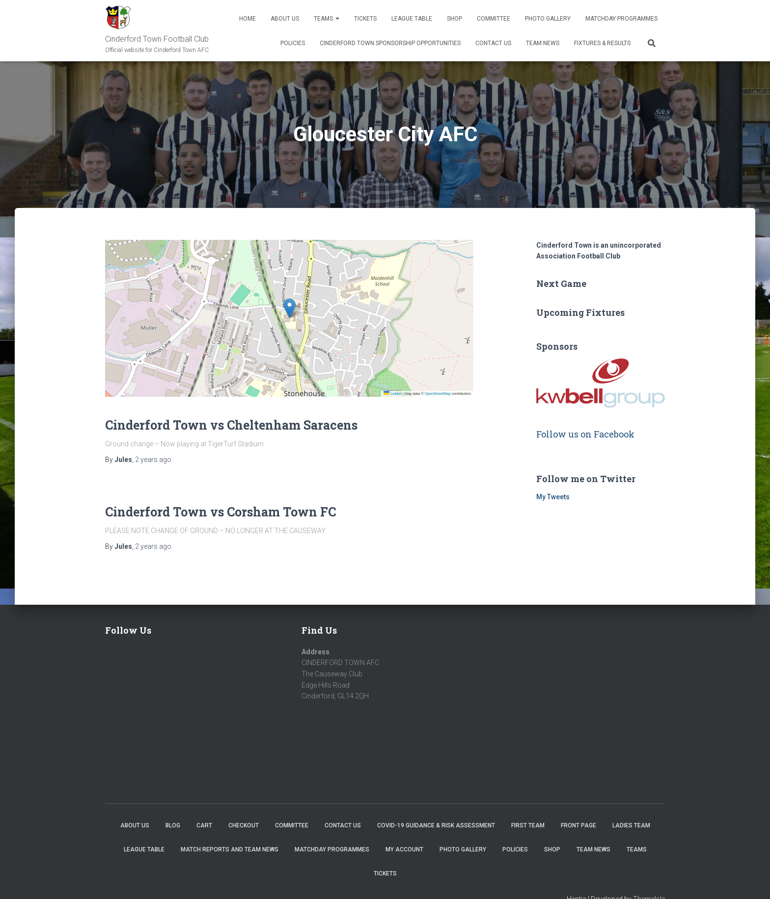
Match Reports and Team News (229, 849)
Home (247, 18)
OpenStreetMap (438, 393)
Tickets (365, 18)
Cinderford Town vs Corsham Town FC (220, 512)
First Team (528, 825)
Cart (204, 825)
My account (404, 849)
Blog (172, 825)
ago (153, 459)
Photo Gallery (548, 18)
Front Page (578, 825)
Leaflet (393, 393)
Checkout (243, 825)
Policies (292, 43)
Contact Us (493, 43)
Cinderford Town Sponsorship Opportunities (390, 43)
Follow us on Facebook (585, 434)
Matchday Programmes (621, 18)
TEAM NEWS (542, 43)
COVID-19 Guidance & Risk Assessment (436, 825)
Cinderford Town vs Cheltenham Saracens (231, 425)
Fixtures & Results (602, 43)
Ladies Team (631, 825)
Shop (454, 18)
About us (285, 18)
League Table (411, 18)
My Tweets (553, 497)
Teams (326, 18)
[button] (289, 308)
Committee (493, 18)
